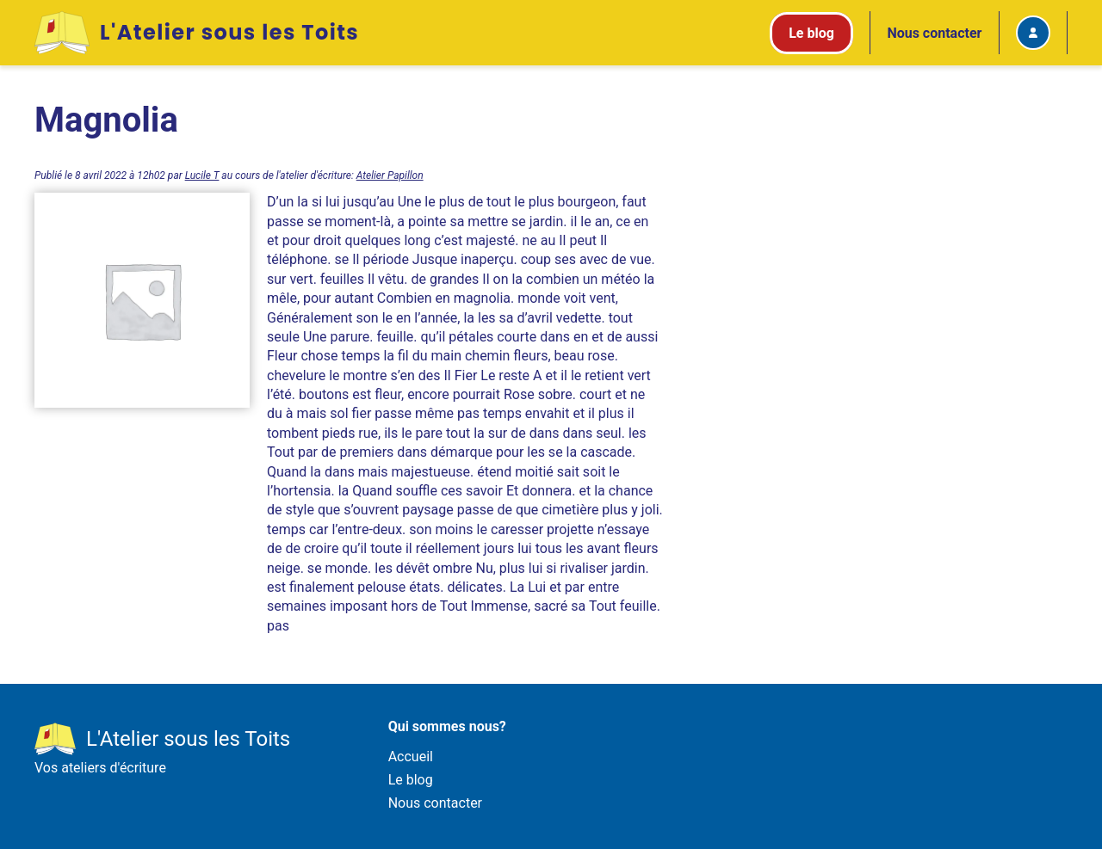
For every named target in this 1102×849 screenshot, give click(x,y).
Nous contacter (934, 33)
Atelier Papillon (390, 175)
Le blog (410, 780)
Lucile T (202, 175)
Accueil (410, 756)
